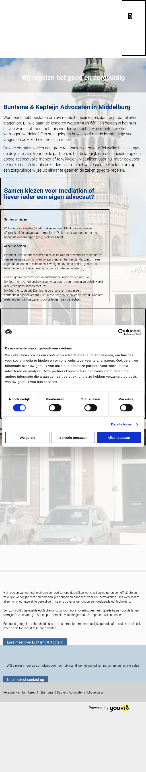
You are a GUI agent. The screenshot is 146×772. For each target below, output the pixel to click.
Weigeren (27, 437)
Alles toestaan (118, 437)
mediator (49, 233)
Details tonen (121, 424)
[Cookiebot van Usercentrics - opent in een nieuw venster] (121, 332)
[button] (35, 642)
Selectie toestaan (73, 437)
